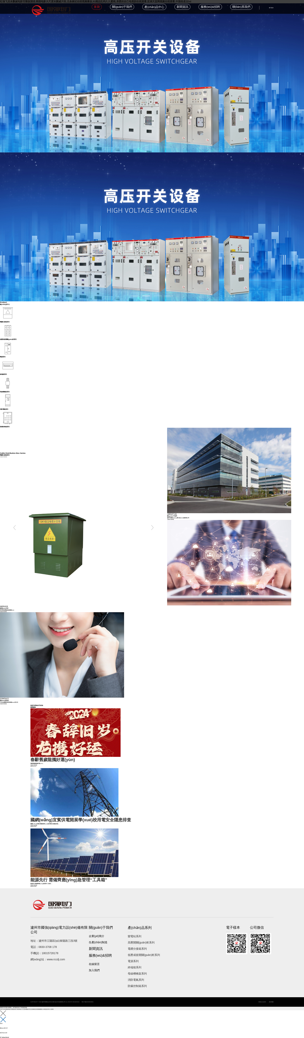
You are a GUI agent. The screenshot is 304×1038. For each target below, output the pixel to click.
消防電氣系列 (136, 975)
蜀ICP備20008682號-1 (88, 997)
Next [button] (152, 527)
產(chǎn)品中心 (154, 7)
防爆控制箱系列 (137, 981)
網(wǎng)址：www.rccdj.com (47, 955)
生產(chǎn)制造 (98, 938)
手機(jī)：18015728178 (44, 949)
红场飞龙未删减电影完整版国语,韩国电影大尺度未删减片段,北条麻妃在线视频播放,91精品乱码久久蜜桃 (27, 1005)
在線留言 (94, 959)
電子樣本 (271, 7)
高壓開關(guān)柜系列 (141, 938)
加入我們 (94, 966)
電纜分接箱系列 (137, 944)
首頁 (97, 6)
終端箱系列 (134, 963)
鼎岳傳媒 (271, 997)
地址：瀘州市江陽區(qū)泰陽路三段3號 (54, 936)
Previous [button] (14, 527)
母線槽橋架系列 (137, 969)
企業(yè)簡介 (96, 932)
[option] (152, 152)
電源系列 (133, 957)
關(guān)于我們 (122, 6)
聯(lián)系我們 (241, 6)
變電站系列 (134, 932)
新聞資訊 (182, 6)
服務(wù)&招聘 (210, 6)
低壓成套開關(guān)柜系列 (144, 950)
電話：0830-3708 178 (43, 942)
